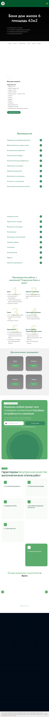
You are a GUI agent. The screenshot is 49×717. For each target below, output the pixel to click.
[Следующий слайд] (46, 591)
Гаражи (34, 379)
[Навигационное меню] (47, 3)
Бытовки (33, 43)
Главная (9, 43)
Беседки (39, 43)
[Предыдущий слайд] (2, 591)
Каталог (15, 43)
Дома (29, 43)
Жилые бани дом (22, 43)
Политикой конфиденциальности (28, 426)
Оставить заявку (35, 423)
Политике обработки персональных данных (8, 715)
